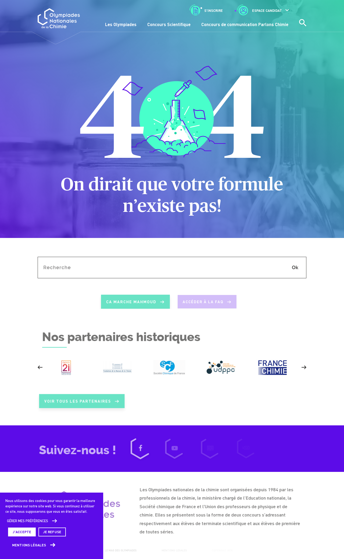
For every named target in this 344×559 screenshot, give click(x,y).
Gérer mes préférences (27, 521)
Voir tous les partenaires (81, 404)
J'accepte (22, 532)
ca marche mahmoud (132, 302)
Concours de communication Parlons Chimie (244, 24)
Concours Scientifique (169, 24)
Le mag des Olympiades (120, 550)
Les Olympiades (121, 24)
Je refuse (52, 532)
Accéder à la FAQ (206, 302)
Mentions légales (29, 545)
